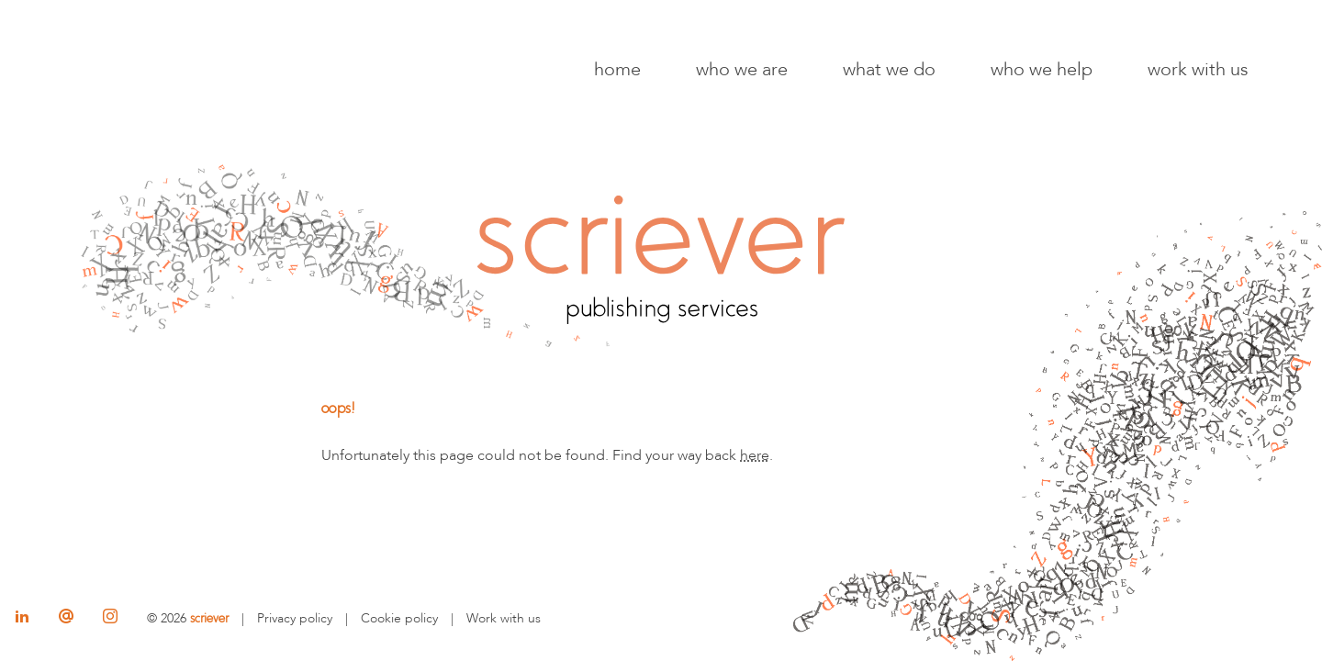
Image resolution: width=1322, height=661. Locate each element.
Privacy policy (294, 618)
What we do (889, 69)
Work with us (1198, 69)
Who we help (1041, 69)
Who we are (742, 69)
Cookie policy (399, 618)
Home (617, 69)
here (754, 455)
